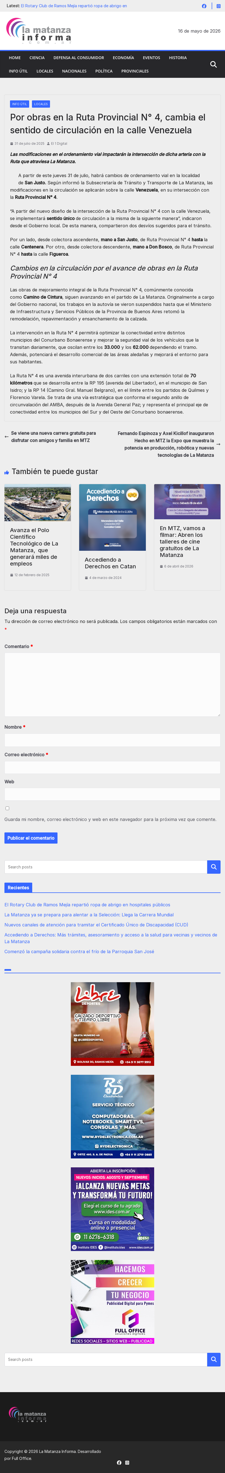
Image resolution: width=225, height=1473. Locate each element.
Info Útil (18, 71)
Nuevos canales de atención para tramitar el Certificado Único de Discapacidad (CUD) (96, 925)
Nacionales (74, 71)
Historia (178, 57)
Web (9, 781)
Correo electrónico (26, 754)
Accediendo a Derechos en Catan (110, 563)
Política (103, 71)
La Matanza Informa (57, 1451)
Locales (45, 71)
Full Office (21, 1458)
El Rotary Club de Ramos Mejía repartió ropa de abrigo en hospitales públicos (87, 904)
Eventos (151, 57)
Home (15, 57)
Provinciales (135, 71)
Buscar (214, 867)
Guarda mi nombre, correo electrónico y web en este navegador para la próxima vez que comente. (110, 819)
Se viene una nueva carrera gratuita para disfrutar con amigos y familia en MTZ (50, 436)
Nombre (14, 727)
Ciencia (36, 57)
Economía (123, 57)
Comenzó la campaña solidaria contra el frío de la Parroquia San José (79, 951)
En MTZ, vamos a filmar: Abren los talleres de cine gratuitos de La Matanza (182, 541)
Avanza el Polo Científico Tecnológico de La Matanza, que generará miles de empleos (34, 547)
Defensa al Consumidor (79, 57)
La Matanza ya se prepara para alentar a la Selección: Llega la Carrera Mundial (89, 914)
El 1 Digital (59, 143)
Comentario (18, 646)
